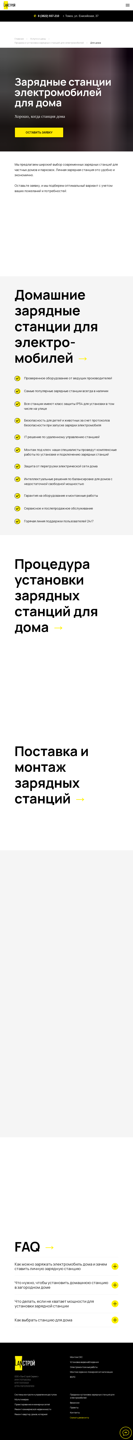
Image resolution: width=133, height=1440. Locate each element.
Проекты (74, 1407)
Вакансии (74, 1402)
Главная (19, 38)
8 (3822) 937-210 (48, 16)
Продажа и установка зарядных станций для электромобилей (49, 42)
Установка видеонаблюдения (84, 1362)
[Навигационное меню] (128, 5)
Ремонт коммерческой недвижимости (33, 1409)
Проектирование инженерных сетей (32, 1404)
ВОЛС (73, 1377)
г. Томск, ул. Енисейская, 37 (81, 16)
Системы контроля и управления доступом (36, 1394)
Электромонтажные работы (83, 1367)
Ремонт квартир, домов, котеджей (31, 1414)
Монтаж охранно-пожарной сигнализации (91, 1371)
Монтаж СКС (76, 1357)
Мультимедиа (22, 1399)
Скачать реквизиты (79, 1417)
